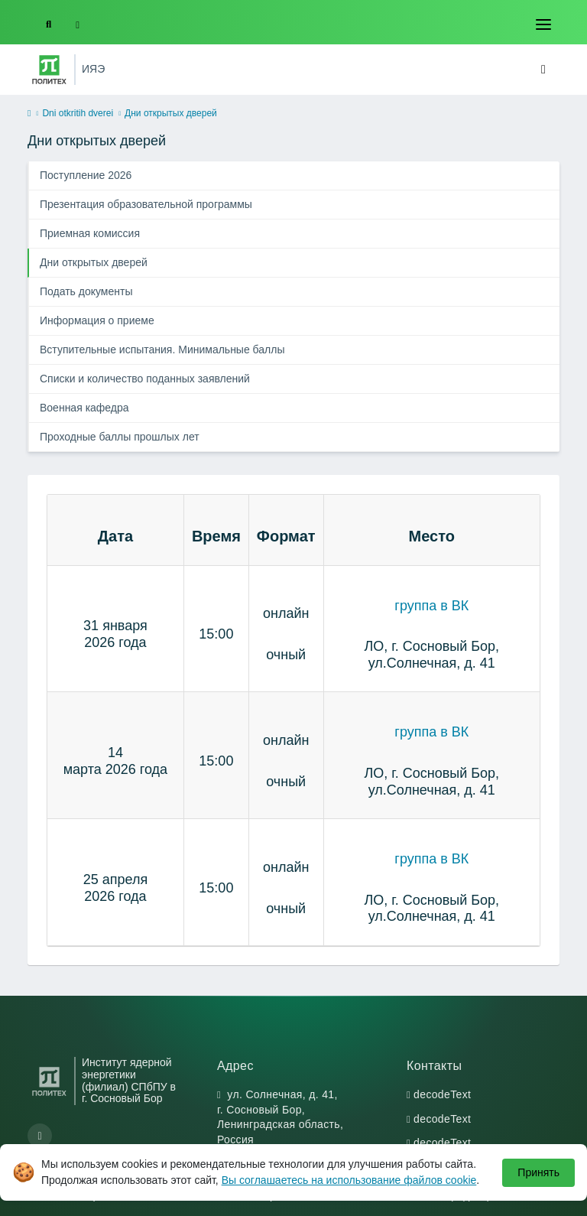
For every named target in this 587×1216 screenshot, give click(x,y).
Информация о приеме (97, 320)
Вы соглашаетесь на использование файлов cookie (349, 1180)
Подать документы (86, 291)
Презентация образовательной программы (146, 204)
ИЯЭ (93, 69)
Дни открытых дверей (94, 262)
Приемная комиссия (90, 233)
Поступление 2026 (85, 175)
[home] (29, 114)
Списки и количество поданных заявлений (145, 378)
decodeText (442, 1094)
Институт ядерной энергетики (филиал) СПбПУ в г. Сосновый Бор (129, 1080)
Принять (538, 1172)
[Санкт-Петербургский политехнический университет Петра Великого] (49, 69)
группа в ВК (431, 605)
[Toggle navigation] (543, 24)
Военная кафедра (84, 408)
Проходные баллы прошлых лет (119, 437)
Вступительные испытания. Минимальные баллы (162, 349)
